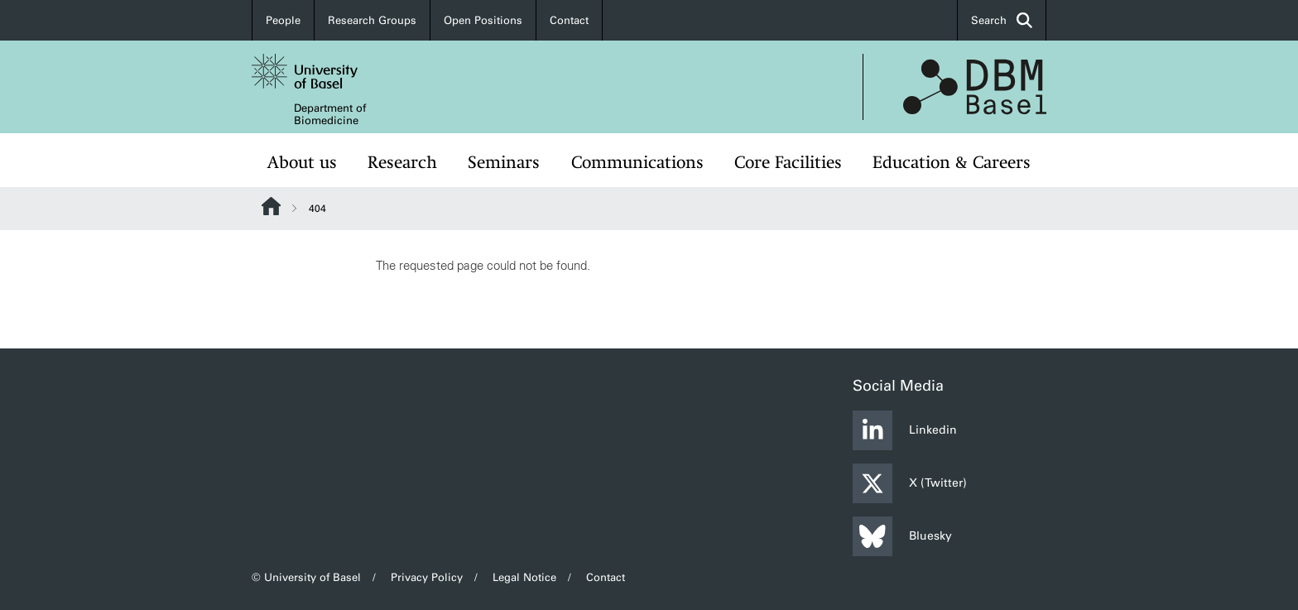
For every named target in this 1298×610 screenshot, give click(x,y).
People (283, 20)
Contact (569, 20)
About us (302, 162)
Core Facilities (788, 162)
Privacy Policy (427, 577)
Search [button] (1001, 20)
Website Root (271, 206)
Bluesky (902, 536)
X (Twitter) (910, 483)
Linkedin (905, 430)
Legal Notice (524, 577)
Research (402, 162)
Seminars (504, 162)
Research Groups (372, 20)
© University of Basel (306, 577)
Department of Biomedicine (330, 114)
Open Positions (483, 20)
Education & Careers (952, 162)
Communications (637, 162)
